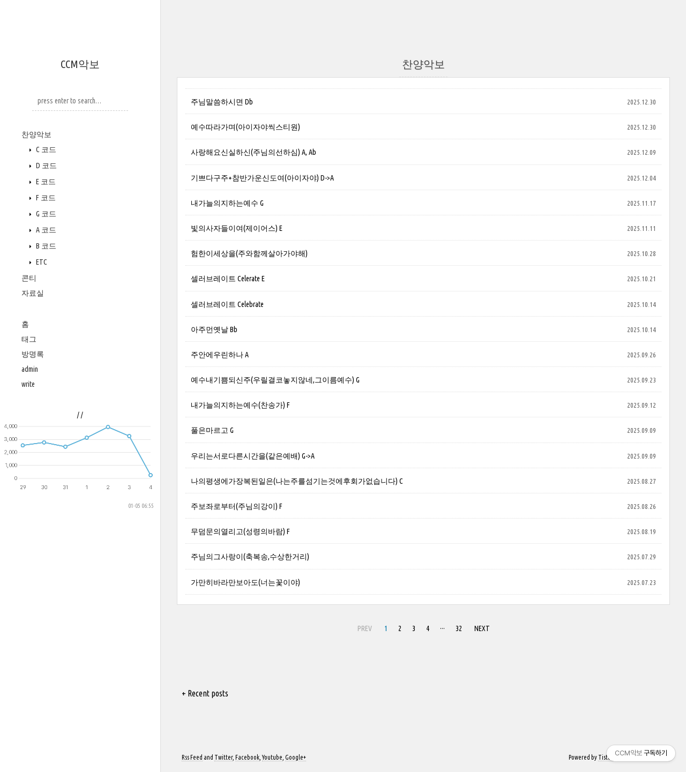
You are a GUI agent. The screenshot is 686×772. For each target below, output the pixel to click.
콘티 (28, 278)
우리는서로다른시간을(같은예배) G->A (253, 456)
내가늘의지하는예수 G (227, 203)
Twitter (223, 757)
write (28, 384)
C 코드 (45, 149)
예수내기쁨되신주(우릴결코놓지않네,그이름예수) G (275, 380)
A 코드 (45, 230)
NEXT (482, 628)
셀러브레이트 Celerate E (228, 278)
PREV (364, 628)
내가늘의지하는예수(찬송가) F (240, 405)
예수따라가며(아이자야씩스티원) (245, 127)
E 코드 (45, 181)
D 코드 (45, 165)
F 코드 (45, 197)
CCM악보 (80, 64)
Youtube (272, 757)
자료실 (32, 293)
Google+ (295, 757)
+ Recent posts (205, 693)
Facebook (247, 757)
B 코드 (45, 246)
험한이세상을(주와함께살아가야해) (249, 253)
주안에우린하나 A (220, 354)
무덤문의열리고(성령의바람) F (240, 531)
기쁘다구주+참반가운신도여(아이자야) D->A (262, 178)
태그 (28, 339)
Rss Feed (192, 757)
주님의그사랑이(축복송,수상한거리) (250, 556)
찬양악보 (36, 134)
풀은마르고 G (212, 430)
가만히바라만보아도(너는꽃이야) (245, 582)
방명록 (32, 354)
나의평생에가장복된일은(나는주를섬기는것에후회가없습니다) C (297, 481)
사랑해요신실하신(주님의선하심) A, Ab (253, 152)
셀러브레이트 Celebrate (227, 304)
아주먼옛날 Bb (214, 329)
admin (29, 369)
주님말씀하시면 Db (222, 102)
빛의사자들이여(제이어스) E (236, 228)
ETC (40, 262)
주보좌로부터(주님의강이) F (236, 506)
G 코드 (45, 213)
